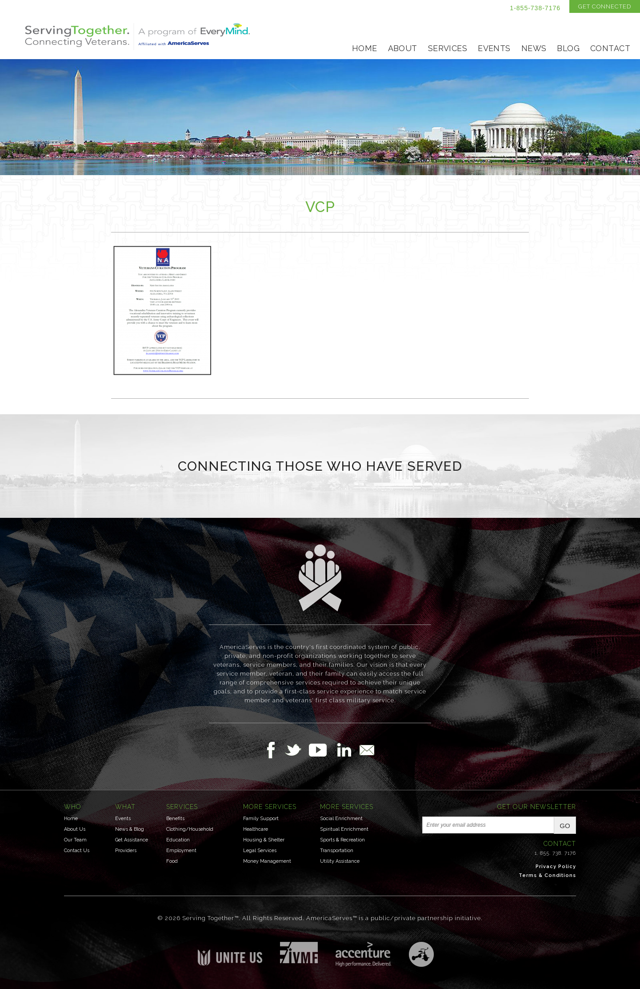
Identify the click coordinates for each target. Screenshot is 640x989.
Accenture (363, 954)
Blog (568, 48)
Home (364, 48)
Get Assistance (131, 840)
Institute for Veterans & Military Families (299, 952)
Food (172, 861)
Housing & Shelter (263, 840)
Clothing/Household (189, 829)
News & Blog (129, 829)
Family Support (261, 818)
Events (494, 48)
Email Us (367, 750)
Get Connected (604, 6)
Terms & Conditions (547, 875)
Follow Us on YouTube (322, 750)
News (534, 48)
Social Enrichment (341, 818)
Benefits (175, 818)
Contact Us (76, 850)
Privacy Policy (556, 866)
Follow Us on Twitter (296, 750)
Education (178, 840)
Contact (610, 48)
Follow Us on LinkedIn (347, 750)
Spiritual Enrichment (344, 829)
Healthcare (255, 829)
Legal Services (259, 850)
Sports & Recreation (342, 840)
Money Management (267, 861)
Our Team (75, 840)
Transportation (336, 850)
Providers (125, 850)
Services (447, 48)
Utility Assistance (340, 861)
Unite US (230, 953)
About (402, 48)
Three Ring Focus (421, 954)
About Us (74, 829)
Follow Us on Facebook (273, 750)
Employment (181, 850)
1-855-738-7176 (535, 8)
